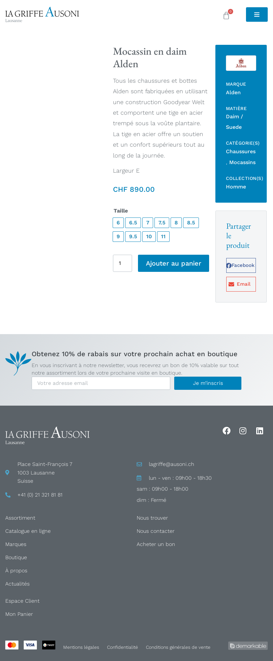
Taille (121, 211)
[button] (241, 265)
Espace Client (22, 601)
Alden (233, 92)
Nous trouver (152, 518)
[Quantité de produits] (122, 263)
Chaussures (241, 151)
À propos (16, 570)
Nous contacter (156, 531)
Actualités (17, 584)
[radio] (118, 223)
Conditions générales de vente (178, 647)
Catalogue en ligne (28, 531)
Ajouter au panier (173, 263)
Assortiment (20, 518)
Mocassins (242, 162)
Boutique (16, 557)
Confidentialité (122, 647)
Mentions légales (81, 647)
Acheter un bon (156, 544)
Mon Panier (19, 614)
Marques (15, 544)
